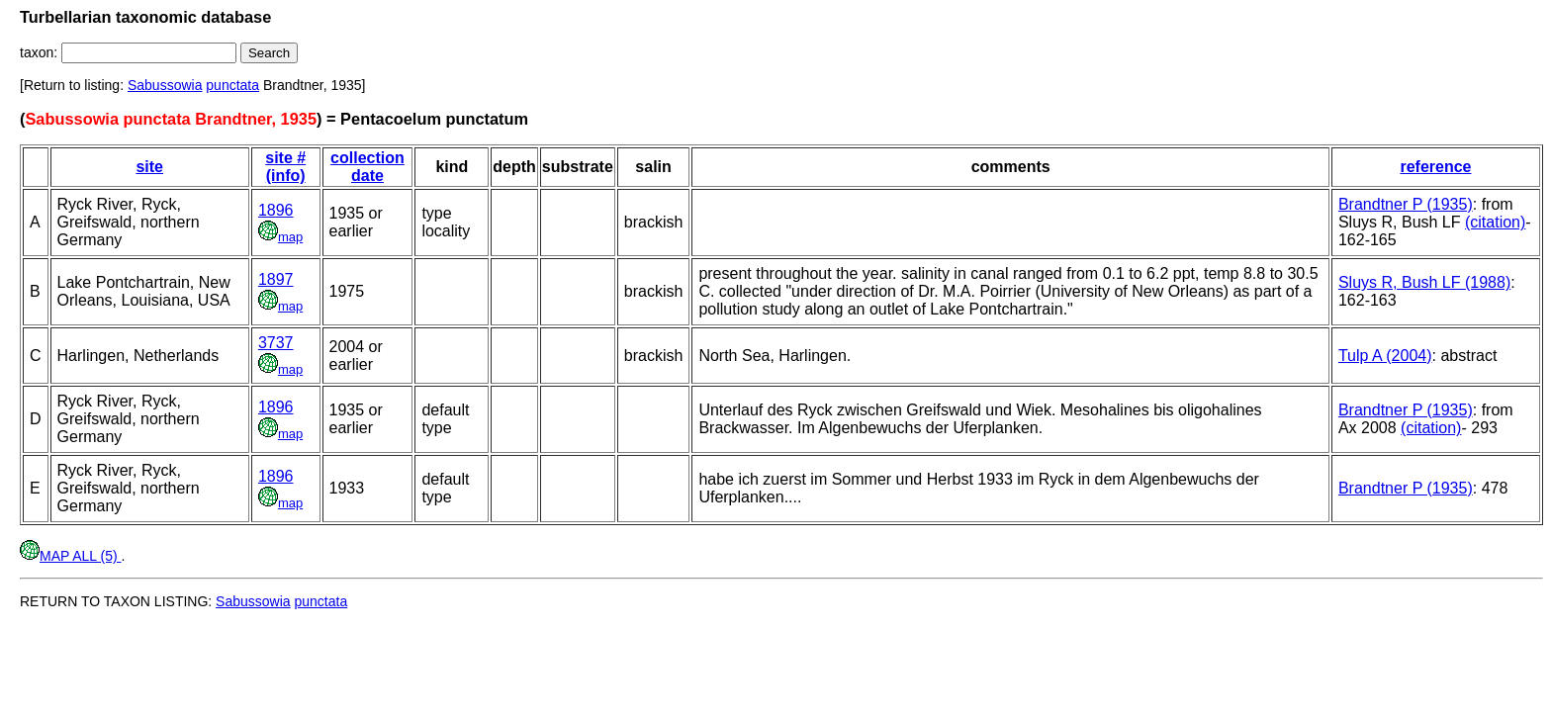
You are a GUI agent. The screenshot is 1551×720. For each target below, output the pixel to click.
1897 (276, 279)
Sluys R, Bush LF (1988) (1424, 282)
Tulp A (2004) (1385, 355)
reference (1435, 166)
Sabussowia (165, 85)
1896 (276, 210)
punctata (232, 85)
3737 (276, 342)
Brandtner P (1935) (1405, 204)
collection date (367, 166)
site (149, 166)
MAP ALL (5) (70, 556)
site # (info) (285, 166)
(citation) (1495, 222)
